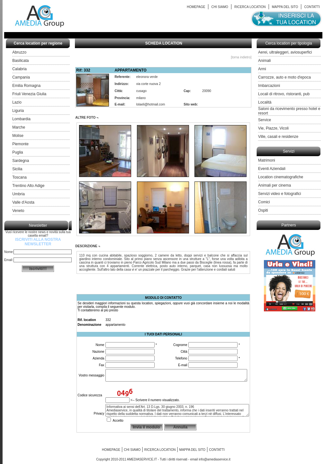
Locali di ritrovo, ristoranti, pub (284, 94)
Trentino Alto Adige (28, 185)
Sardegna (20, 160)
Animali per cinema (274, 185)
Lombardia (21, 119)
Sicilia (17, 169)
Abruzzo (19, 52)
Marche (18, 127)
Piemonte (20, 144)
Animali (264, 60)
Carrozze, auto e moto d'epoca (284, 77)
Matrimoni (266, 160)
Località (264, 102)
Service (264, 120)
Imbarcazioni (269, 85)
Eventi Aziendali (271, 168)
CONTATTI (312, 7)
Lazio (17, 102)
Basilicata (20, 60)
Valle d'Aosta (23, 202)
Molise (17, 135)
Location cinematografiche (280, 177)
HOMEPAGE (196, 7)
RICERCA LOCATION (250, 7)
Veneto (18, 210)
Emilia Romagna (26, 85)
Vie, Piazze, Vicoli (273, 128)
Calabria (19, 69)
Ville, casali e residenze (278, 136)
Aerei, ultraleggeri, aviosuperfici (285, 52)
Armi (262, 69)
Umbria (18, 194)
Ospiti (263, 210)
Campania (21, 77)
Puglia (17, 152)
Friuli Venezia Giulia (29, 94)
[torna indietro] (241, 57)
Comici (264, 202)
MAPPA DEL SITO (285, 7)
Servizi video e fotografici (279, 193)
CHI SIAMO (220, 7)
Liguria (18, 110)
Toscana (19, 177)
